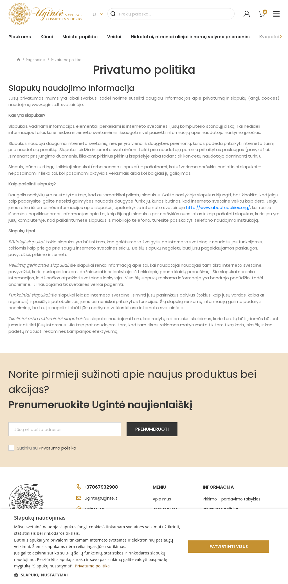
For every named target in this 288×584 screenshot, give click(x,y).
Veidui (114, 37)
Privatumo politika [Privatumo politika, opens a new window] (92, 566)
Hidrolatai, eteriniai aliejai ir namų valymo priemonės (190, 37)
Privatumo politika (57, 448)
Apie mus (162, 499)
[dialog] (144, 546)
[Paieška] (171, 13)
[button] (97, 574)
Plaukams (19, 37)
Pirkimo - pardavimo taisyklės (231, 499)
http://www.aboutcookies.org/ (218, 207)
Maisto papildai (80, 37)
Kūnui (46, 37)
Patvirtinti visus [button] (229, 546)
